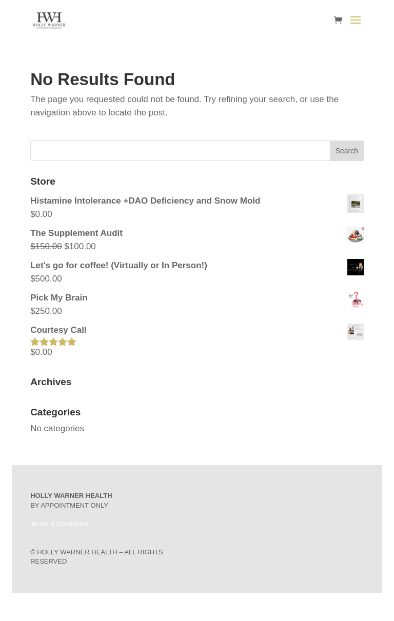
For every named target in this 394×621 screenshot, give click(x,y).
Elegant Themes (182, 607)
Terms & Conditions (59, 524)
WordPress (248, 607)
